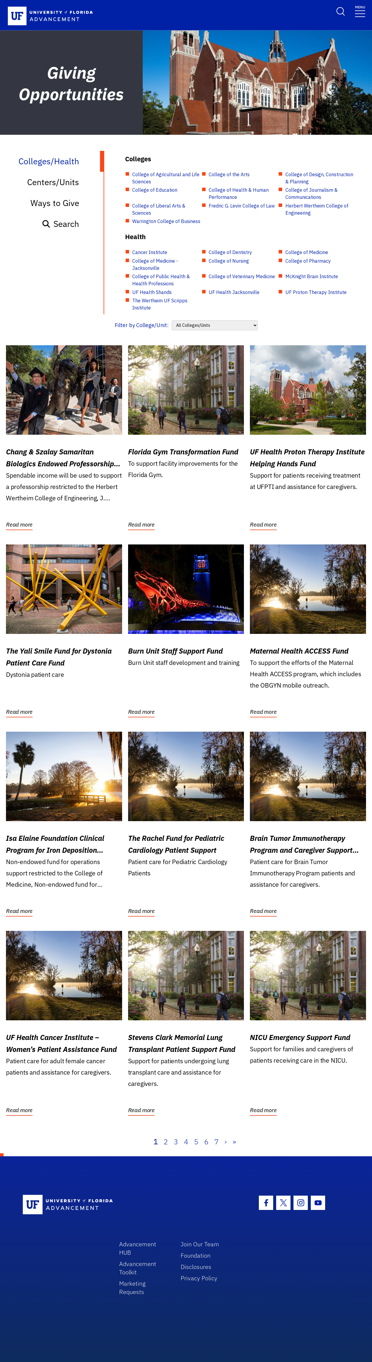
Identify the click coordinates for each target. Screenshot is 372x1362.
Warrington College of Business (166, 221)
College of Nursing (229, 261)
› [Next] (226, 1141)
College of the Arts (229, 174)
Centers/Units (53, 182)
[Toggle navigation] (360, 11)
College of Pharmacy (308, 261)
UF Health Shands (152, 292)
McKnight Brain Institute (311, 276)
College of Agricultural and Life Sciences (165, 178)
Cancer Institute (149, 252)
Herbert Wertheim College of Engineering (316, 209)
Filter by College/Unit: (142, 325)
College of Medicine (306, 252)
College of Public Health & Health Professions (161, 280)
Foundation (195, 1255)
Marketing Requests (132, 1287)
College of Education (154, 190)
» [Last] (234, 1141)
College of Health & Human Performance (239, 193)
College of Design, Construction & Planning (319, 178)
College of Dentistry (230, 252)
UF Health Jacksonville (234, 292)
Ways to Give (54, 202)
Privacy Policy (199, 1278)
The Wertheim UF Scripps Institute (159, 304)
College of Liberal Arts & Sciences (158, 209)
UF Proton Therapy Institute (316, 292)
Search (60, 223)
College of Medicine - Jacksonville (155, 264)
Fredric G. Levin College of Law (242, 206)
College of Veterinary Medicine (242, 276)
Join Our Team (200, 1244)
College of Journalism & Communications (311, 193)
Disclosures (196, 1267)
